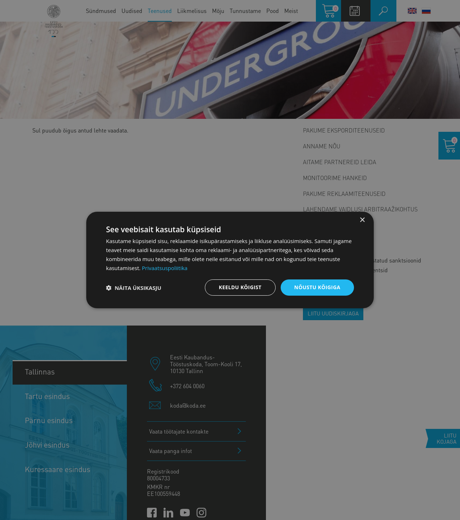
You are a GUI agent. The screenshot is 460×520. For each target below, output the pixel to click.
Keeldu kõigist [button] (240, 287)
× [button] (362, 220)
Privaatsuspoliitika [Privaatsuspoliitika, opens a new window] (165, 268)
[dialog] (230, 260)
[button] (133, 288)
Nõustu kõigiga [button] (317, 287)
